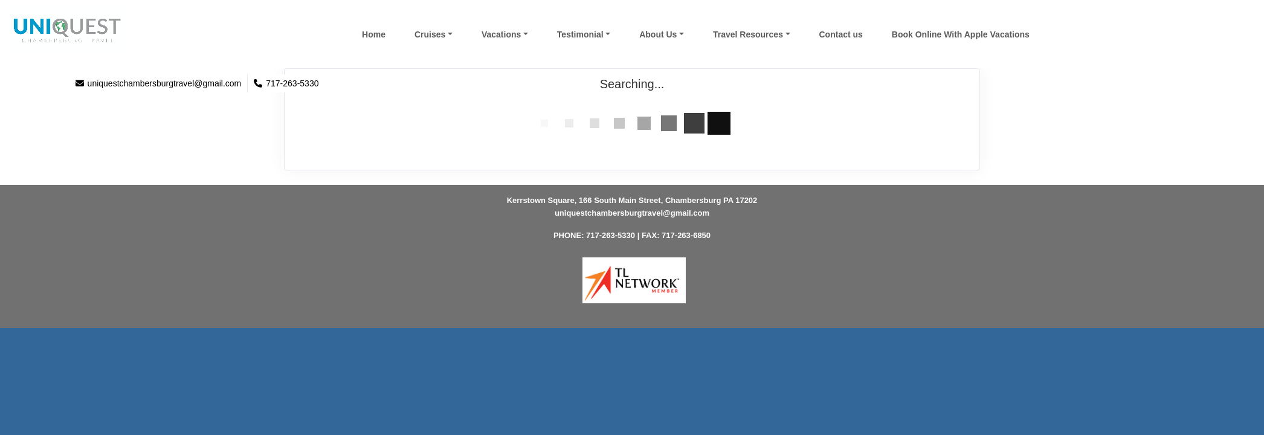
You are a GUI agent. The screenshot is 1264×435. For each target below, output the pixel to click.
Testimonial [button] (580, 34)
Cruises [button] (429, 34)
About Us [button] (658, 34)
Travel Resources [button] (748, 34)
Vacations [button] (501, 34)
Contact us (841, 34)
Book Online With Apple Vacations (961, 34)
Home (373, 34)
